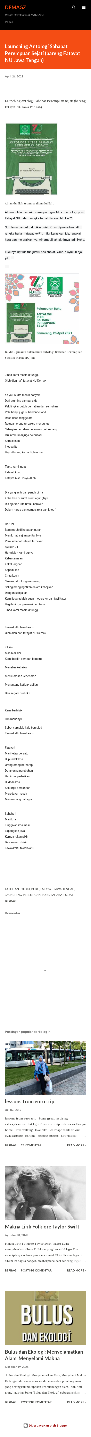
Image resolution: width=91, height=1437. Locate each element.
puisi (45, 894)
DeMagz (15, 7)
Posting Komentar (36, 1270)
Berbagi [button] (11, 901)
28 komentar (31, 1145)
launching (13, 894)
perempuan (32, 894)
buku (35, 889)
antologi (22, 889)
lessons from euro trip (29, 1101)
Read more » (76, 1145)
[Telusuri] (73, 7)
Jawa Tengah (64, 889)
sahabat (57, 894)
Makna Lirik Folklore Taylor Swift (42, 1226)
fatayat (47, 889)
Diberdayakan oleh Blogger (45, 1425)
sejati (70, 894)
